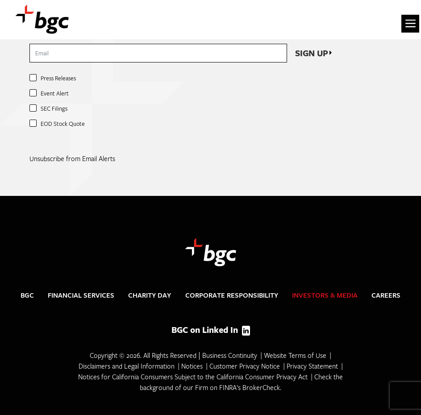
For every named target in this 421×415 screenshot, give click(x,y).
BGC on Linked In (210, 330)
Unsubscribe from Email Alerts (72, 158)
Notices (192, 365)
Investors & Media (325, 295)
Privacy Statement (312, 365)
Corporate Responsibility (231, 295)
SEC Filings (54, 108)
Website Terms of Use (295, 355)
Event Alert (55, 93)
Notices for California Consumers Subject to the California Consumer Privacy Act (193, 376)
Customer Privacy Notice (244, 365)
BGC (27, 295)
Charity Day (149, 295)
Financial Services (81, 295)
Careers (385, 295)
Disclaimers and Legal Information (127, 365)
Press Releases (58, 78)
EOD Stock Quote (63, 124)
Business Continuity (229, 355)
